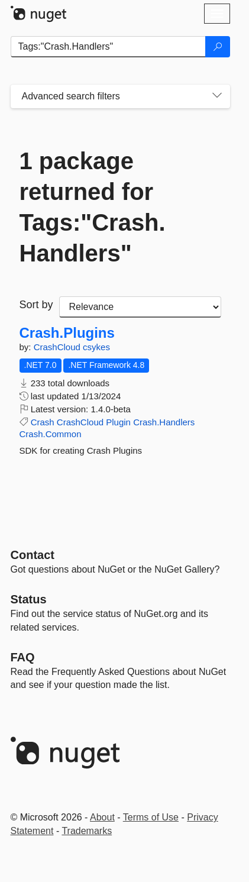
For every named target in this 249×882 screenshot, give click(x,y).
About (102, 817)
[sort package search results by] (140, 307)
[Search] (217, 46)
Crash (42, 422)
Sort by (36, 305)
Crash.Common (51, 434)
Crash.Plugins (67, 333)
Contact (32, 554)
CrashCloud (58, 347)
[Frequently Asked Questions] (23, 657)
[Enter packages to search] (108, 46)
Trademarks (87, 831)
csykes (96, 347)
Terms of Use (151, 817)
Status (29, 599)
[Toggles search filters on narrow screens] (217, 96)
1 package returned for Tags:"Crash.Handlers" (93, 207)
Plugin (118, 422)
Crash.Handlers (164, 422)
